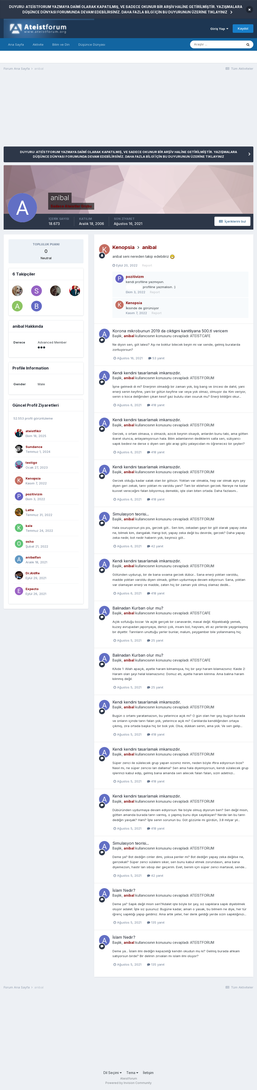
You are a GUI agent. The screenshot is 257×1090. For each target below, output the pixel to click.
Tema (132, 1073)
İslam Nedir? (123, 890)
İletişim (148, 1073)
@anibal (133, 287)
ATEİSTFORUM (202, 378)
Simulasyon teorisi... (130, 514)
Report (147, 265)
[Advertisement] (92, 112)
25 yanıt (155, 640)
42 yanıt (155, 546)
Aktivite (38, 44)
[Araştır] (216, 44)
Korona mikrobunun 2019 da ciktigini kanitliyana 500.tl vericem (170, 330)
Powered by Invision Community (128, 1083)
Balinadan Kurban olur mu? (137, 608)
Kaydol (243, 28)
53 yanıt (156, 358)
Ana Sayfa (16, 44)
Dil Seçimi (112, 1073)
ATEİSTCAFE (200, 336)
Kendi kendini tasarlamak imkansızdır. (146, 372)
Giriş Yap (219, 29)
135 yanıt (156, 922)
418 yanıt (156, 405)
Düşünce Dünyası (91, 44)
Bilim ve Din (61, 44)
